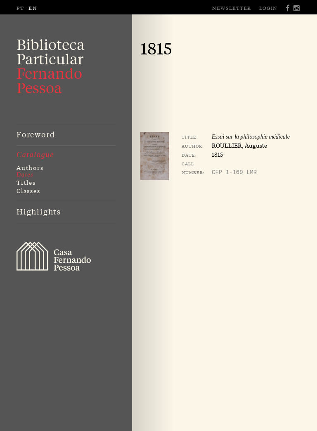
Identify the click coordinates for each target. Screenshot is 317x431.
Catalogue (35, 155)
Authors (30, 167)
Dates (25, 175)
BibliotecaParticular (51, 66)
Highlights (39, 211)
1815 (217, 154)
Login (268, 8)
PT (20, 8)
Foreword (36, 134)
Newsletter (231, 8)
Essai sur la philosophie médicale (251, 137)
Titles (26, 182)
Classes (28, 190)
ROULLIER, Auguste (239, 145)
